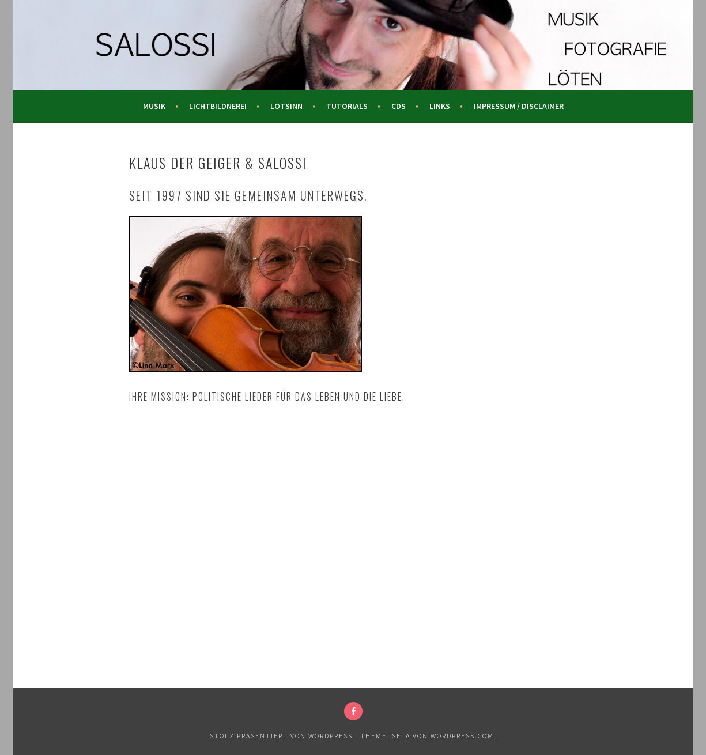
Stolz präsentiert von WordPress (281, 735)
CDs (398, 106)
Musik (154, 106)
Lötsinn (286, 106)
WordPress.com (462, 735)
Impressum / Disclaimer (519, 106)
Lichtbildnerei (218, 106)
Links (439, 106)
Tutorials (347, 106)
